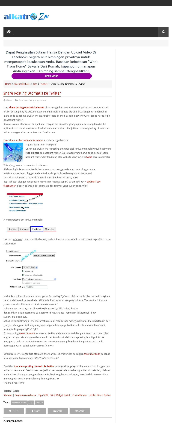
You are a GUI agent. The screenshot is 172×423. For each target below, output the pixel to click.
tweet (89, 157)
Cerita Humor (80, 395)
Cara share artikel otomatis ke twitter (23, 140)
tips (35, 84)
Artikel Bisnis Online (100, 395)
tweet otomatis (27, 333)
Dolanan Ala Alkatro (25, 395)
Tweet (13, 411)
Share (36, 411)
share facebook (91, 353)
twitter (44, 84)
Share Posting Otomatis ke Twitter (32, 93)
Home (8, 84)
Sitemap (8, 395)
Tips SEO (43, 395)
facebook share (22, 84)
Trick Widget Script (60, 395)
